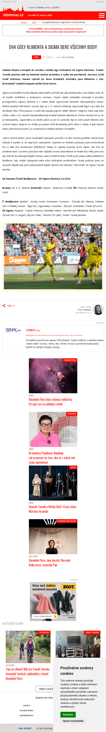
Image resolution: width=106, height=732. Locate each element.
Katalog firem (31, 335)
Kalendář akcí (26, 715)
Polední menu (26, 710)
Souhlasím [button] (68, 714)
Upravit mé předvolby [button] (73, 721)
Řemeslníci (43, 335)
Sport (34, 22)
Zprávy (24, 22)
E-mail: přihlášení (24, 728)
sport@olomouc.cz (83, 312)
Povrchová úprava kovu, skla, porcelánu (65, 335)
